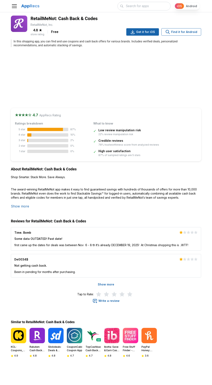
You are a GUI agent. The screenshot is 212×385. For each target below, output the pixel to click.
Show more (20, 206)
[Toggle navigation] (14, 6)
